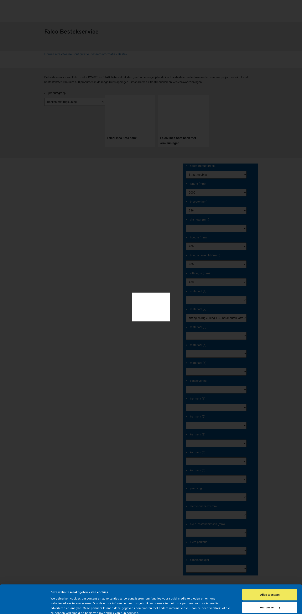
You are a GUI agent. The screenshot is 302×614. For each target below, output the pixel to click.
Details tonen (59, 606)
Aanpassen (270, 590)
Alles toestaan (270, 577)
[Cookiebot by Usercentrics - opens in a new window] (25, 606)
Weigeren (269, 603)
